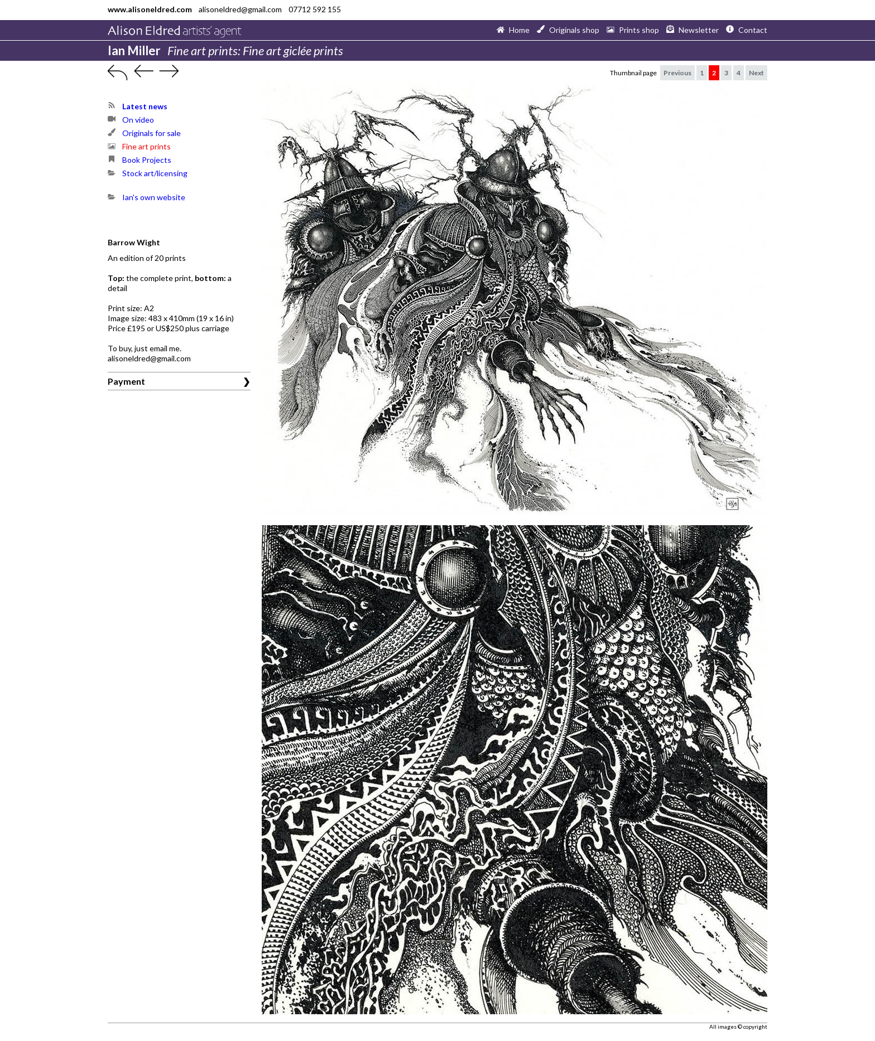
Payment (126, 381)
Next (756, 73)
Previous (677, 73)
